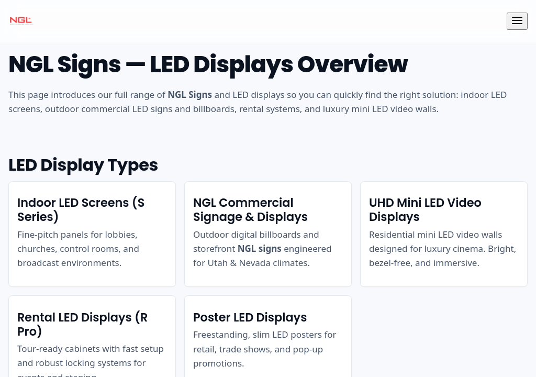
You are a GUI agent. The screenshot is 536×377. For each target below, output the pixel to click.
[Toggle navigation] (517, 21)
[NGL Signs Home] (21, 21)
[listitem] (92, 234)
